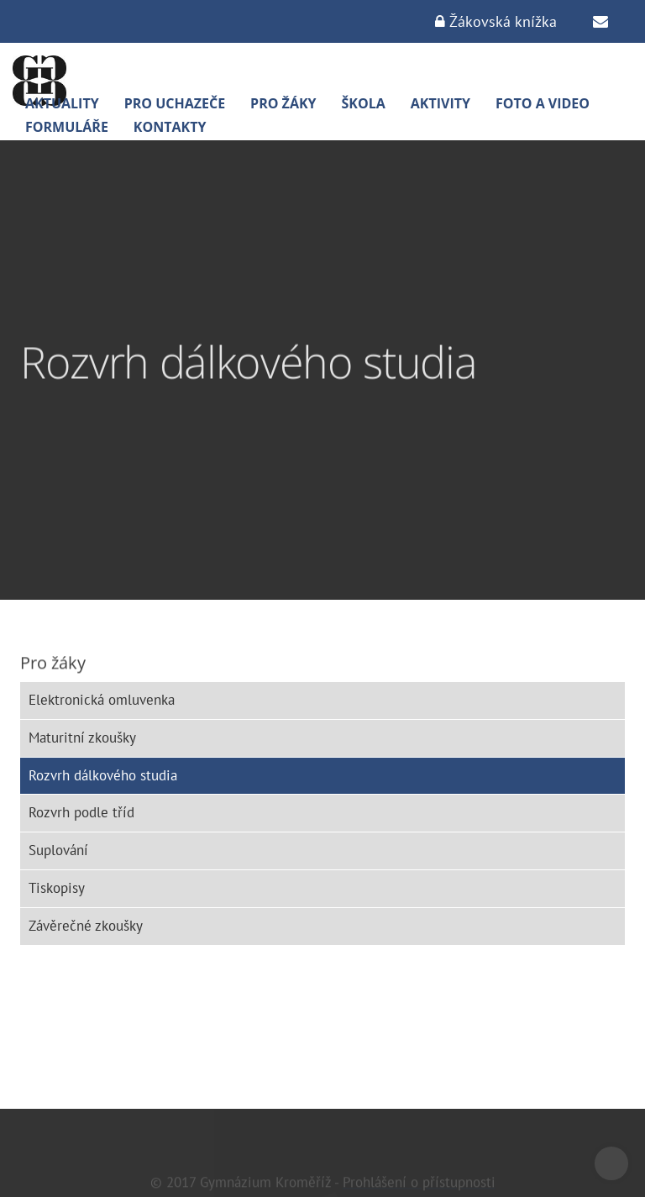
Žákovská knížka (496, 21)
